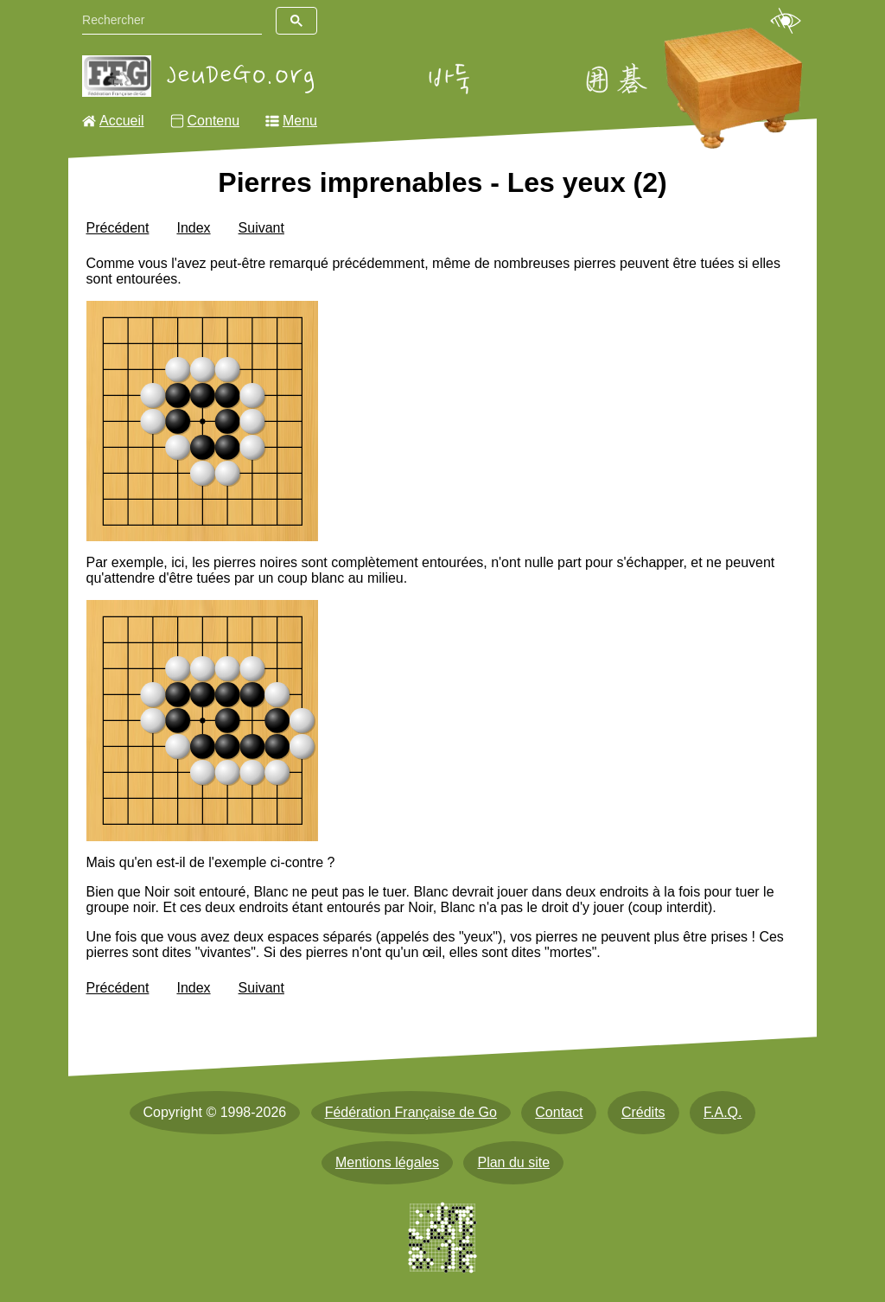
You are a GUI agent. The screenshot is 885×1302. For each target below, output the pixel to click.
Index (193, 227)
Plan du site (513, 1162)
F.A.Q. (723, 1112)
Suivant (261, 227)
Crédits (643, 1112)
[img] (202, 421)
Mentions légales (387, 1162)
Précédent (118, 227)
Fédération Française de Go (411, 1112)
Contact (559, 1112)
